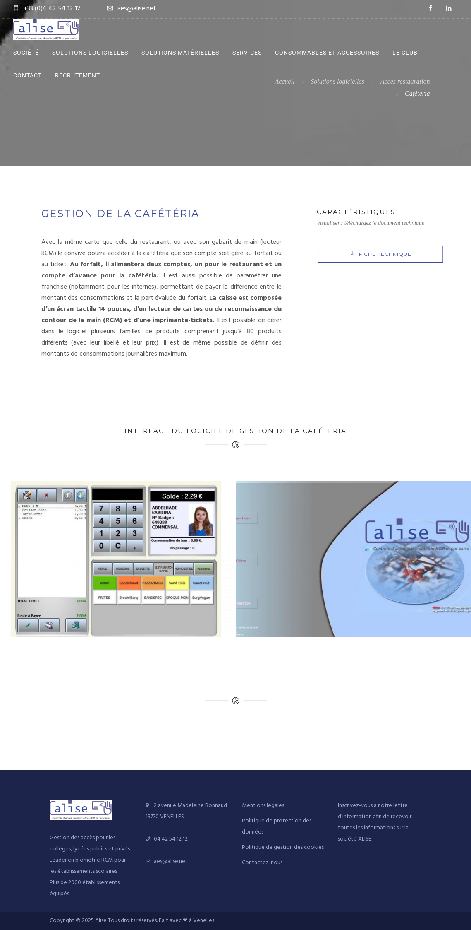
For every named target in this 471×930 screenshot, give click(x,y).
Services (247, 52)
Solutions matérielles (180, 52)
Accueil (284, 81)
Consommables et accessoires (327, 52)
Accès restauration (405, 81)
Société (26, 52)
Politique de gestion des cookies (283, 847)
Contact (27, 75)
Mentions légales (263, 805)
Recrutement (77, 75)
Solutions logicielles (90, 52)
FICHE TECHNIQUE (401, 254)
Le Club (405, 52)
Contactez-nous (262, 862)
